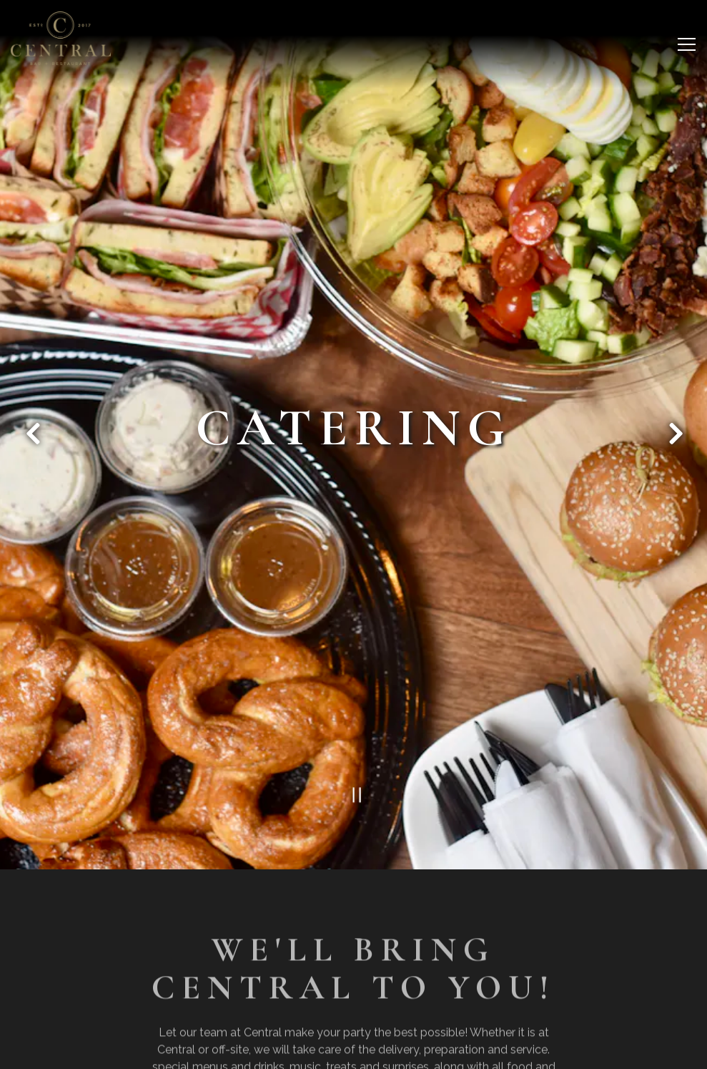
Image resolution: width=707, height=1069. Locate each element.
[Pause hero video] (353, 772)
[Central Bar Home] (61, 38)
